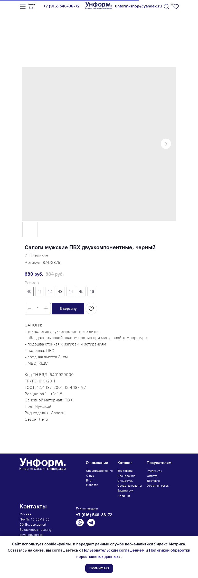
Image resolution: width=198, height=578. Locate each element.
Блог (89, 480)
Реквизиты (154, 471)
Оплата (152, 476)
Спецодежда (126, 476)
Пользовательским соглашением (113, 550)
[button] (68, 308)
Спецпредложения (99, 471)
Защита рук (125, 490)
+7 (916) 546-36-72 (61, 6)
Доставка (153, 481)
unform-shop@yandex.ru (138, 6)
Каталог (124, 462)
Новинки (123, 496)
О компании (97, 462)
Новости (92, 485)
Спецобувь (125, 481)
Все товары (125, 471)
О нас (90, 475)
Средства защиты (129, 485)
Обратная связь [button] (158, 485)
